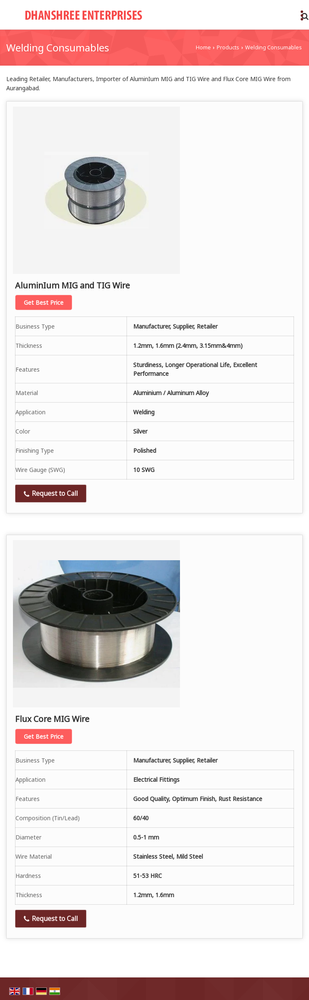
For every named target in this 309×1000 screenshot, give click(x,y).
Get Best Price (43, 302)
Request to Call (51, 493)
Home (203, 47)
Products (228, 47)
